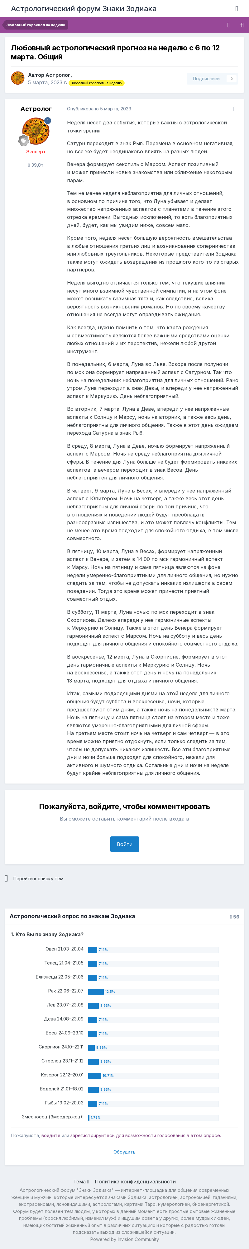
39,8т (35, 165)
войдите (50, 1135)
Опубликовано (99, 109)
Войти (124, 844)
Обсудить (124, 1152)
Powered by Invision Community (124, 1239)
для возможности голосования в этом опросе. (168, 1135)
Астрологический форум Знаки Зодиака (84, 8)
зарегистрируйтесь (92, 1135)
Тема (81, 1181)
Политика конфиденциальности (135, 1181)
